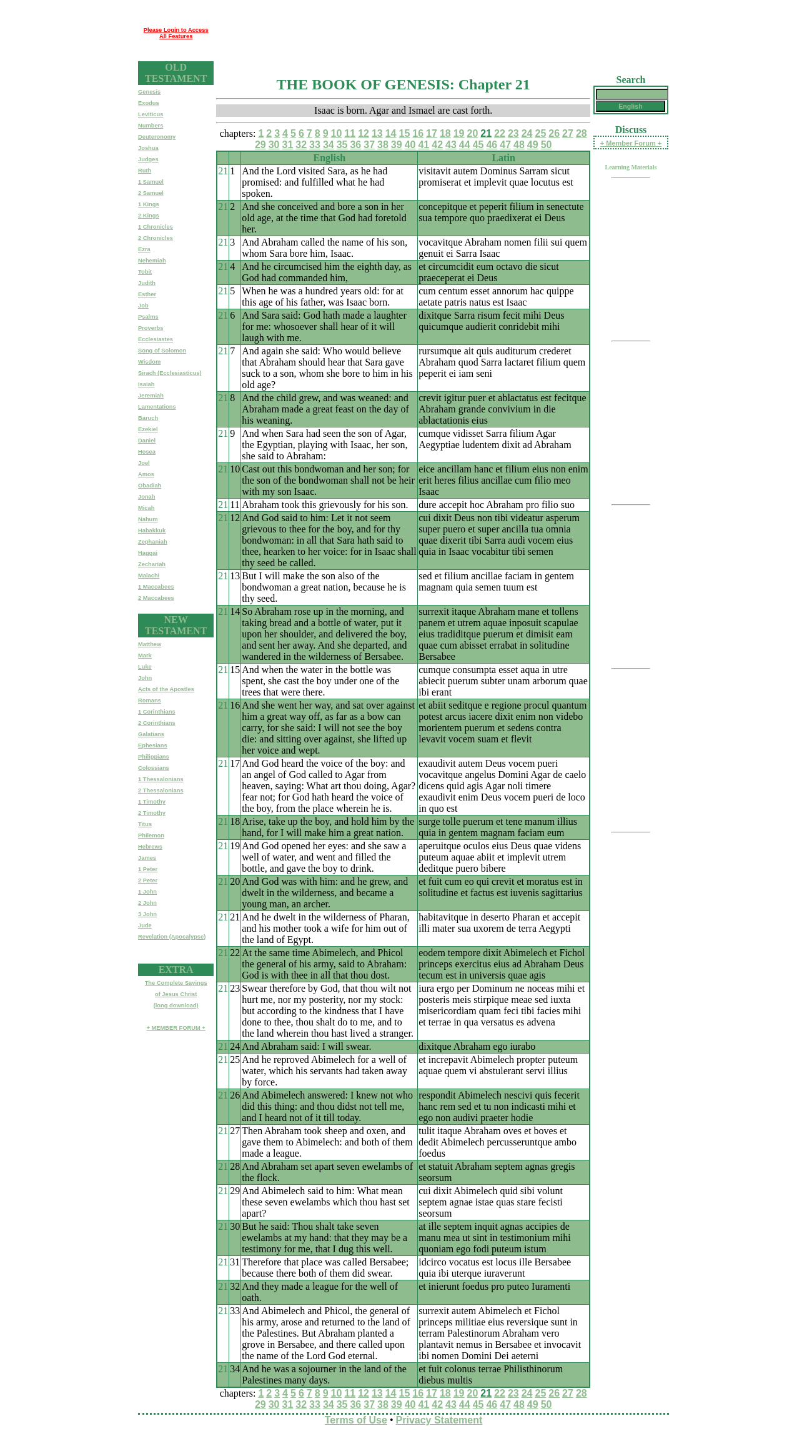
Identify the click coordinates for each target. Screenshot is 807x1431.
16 (417, 133)
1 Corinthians (157, 712)
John (145, 678)
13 (377, 133)
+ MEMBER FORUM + (175, 1028)
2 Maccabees (156, 598)
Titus (145, 824)
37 (369, 144)
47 (505, 144)
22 (499, 133)
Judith (147, 283)
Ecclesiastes (155, 339)
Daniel (147, 440)
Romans (149, 700)
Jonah (146, 497)
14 (391, 133)
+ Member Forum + (630, 143)
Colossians (153, 768)
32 (301, 144)
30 (274, 144)
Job (143, 305)
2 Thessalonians (161, 790)
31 (287, 144)
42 (437, 144)
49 (532, 144)
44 (464, 144)
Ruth (144, 170)
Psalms (148, 317)
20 (472, 133)
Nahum (148, 519)
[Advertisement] (441, 33)
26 (554, 133)
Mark (145, 655)
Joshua (148, 148)
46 (491, 144)
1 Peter (147, 869)
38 (383, 144)
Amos (146, 474)
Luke (145, 667)
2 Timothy (152, 813)
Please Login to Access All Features (176, 33)
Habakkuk (152, 530)
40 (410, 144)
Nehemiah (152, 260)
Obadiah (149, 485)
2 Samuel (151, 193)
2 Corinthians (157, 723)
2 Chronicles (155, 238)
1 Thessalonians (161, 779)
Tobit (145, 272)
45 (478, 144)
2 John (147, 903)
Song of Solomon (162, 350)
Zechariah (152, 564)
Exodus (148, 103)
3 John (147, 914)
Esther (147, 294)
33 (314, 144)
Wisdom (149, 362)
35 (342, 144)
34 (328, 144)
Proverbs (150, 328)
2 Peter (147, 880)
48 (519, 144)
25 (540, 133)
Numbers (150, 125)
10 (336, 133)
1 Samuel (151, 182)
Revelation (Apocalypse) (171, 937)
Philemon (151, 835)
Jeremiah (151, 395)
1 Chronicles (155, 227)
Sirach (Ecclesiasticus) (170, 373)
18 (445, 133)
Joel (144, 463)
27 (567, 133)
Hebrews (150, 847)
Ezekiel (148, 429)
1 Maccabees (156, 587)
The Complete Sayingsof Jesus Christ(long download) (176, 994)
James (147, 858)
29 (260, 144)
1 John (147, 892)
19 (459, 133)
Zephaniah (152, 542)
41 (423, 144)
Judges (148, 159)
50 (546, 144)
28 (581, 133)
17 (431, 133)
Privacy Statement (439, 1420)
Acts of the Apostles (166, 689)
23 (513, 133)
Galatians (151, 734)
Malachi (148, 575)
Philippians (153, 757)
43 (451, 144)
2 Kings (148, 215)
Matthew (149, 644)
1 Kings (148, 204)
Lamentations (157, 407)
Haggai (147, 553)
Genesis (149, 92)
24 (527, 133)
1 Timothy (152, 802)
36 (355, 144)
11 (349, 133)
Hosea (147, 452)
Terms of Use (356, 1420)
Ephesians (152, 745)
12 (363, 133)
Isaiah (146, 384)
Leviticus (150, 114)
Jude (145, 925)
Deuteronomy (157, 137)
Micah (146, 508)
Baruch (148, 418)
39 (396, 144)
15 (404, 133)
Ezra (144, 249)
